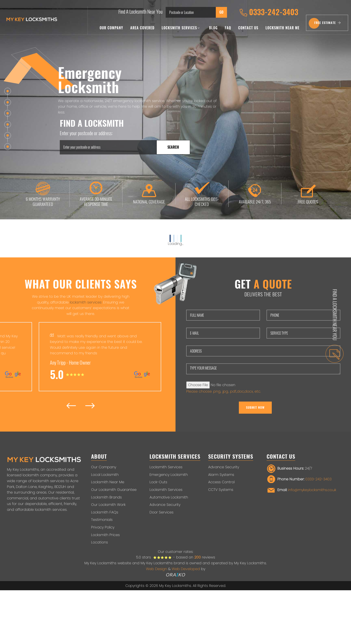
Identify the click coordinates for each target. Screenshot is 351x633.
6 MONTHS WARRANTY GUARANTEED (43, 193)
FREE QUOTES (308, 193)
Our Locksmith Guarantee (114, 489)
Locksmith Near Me (282, 28)
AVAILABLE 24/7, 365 (255, 193)
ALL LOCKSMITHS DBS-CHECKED (202, 193)
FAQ (228, 28)
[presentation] (71, 405)
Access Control (221, 482)
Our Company (111, 28)
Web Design (156, 568)
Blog (213, 28)
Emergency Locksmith (169, 474)
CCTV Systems (220, 489)
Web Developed (186, 568)
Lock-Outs (158, 482)
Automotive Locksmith (169, 497)
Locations (99, 542)
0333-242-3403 (269, 12)
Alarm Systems (221, 474)
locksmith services (86, 302)
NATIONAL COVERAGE (149, 193)
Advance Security (165, 504)
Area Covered (142, 28)
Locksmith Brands (106, 497)
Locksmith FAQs (104, 512)
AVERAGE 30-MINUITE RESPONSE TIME (96, 193)
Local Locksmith (105, 474)
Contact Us (248, 28)
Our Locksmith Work (108, 504)
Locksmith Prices (105, 534)
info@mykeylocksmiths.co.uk (312, 490)
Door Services (161, 512)
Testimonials (102, 519)
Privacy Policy (102, 527)
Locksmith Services (181, 28)
